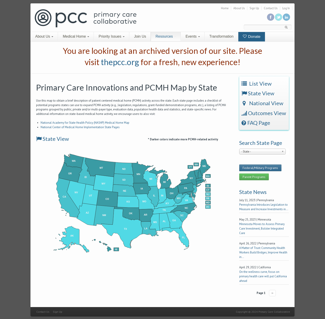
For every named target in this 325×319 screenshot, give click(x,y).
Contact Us (271, 8)
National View (262, 103)
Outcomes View (263, 113)
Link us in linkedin (286, 17)
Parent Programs (254, 177)
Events (193, 36)
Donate (252, 36)
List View (256, 83)
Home (225, 8)
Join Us (140, 36)
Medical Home (76, 36)
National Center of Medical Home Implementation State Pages (80, 127)
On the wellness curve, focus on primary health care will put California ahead (263, 276)
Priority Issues (112, 36)
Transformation (221, 36)
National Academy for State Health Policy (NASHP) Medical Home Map (85, 123)
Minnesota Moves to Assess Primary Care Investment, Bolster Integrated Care (262, 228)
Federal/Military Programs (260, 168)
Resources (166, 36)
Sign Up (254, 8)
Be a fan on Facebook (270, 17)
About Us (239, 8)
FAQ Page (255, 122)
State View (52, 138)
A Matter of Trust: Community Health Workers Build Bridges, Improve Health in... (263, 252)
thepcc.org (120, 62)
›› (272, 293)
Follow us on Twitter (278, 17)
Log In (286, 8)
